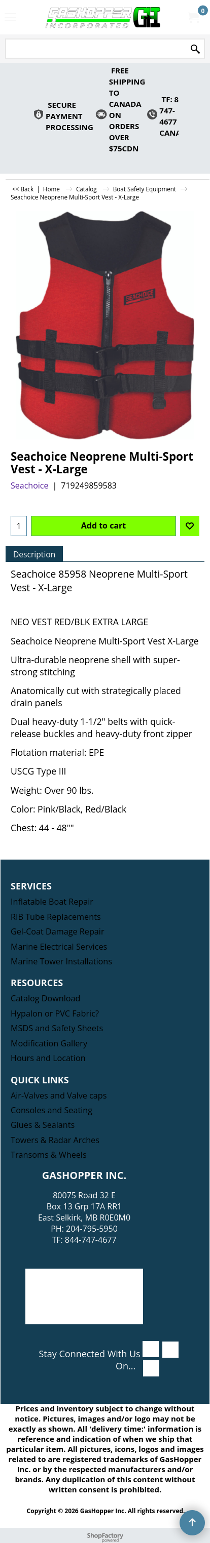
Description (34, 554)
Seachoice (29, 485)
